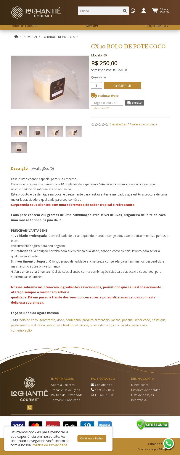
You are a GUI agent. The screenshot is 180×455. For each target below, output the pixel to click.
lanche (116, 320)
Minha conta (139, 385)
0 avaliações (118, 124)
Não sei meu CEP (101, 108)
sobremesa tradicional (62, 325)
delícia (83, 325)
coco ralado (121, 325)
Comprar (123, 85)
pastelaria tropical (23, 325)
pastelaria (159, 320)
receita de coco (100, 325)
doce (60, 320)
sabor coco (142, 320)
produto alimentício (96, 320)
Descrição (19, 168)
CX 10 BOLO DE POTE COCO (60, 37)
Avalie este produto (143, 124)
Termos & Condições (65, 400)
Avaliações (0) (43, 168)
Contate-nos (101, 385)
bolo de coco (28, 320)
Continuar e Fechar (91, 438)
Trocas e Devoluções (65, 390)
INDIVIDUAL (30, 37)
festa (41, 325)
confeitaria (73, 320)
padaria (127, 320)
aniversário (139, 325)
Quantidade (98, 77)
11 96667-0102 (103, 390)
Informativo (139, 400)
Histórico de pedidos (145, 390)
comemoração (21, 330)
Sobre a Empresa (63, 385)
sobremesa (47, 320)
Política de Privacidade (67, 395)
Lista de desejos (142, 395)
